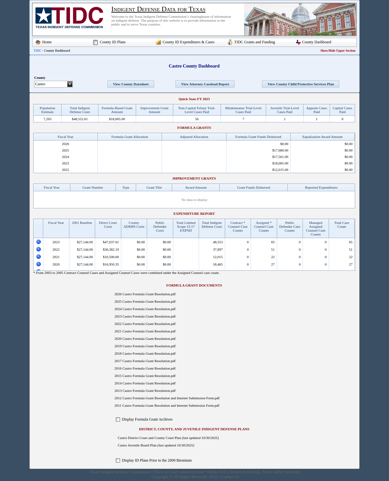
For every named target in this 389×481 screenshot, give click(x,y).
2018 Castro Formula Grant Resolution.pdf (145, 353)
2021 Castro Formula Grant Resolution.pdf (145, 331)
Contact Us (230, 477)
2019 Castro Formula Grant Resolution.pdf (145, 346)
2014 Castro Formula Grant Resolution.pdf (145, 383)
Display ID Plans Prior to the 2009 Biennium (157, 460)
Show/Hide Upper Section (338, 50)
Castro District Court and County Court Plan (149, 438)
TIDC (38, 50)
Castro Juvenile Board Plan (137, 445)
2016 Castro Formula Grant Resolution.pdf (145, 368)
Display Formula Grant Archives (147, 419)
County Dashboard (316, 42)
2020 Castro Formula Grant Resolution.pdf (145, 338)
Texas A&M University (281, 472)
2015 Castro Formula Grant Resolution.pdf (145, 376)
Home (47, 42)
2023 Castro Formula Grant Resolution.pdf (145, 316)
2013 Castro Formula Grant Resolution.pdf (145, 390)
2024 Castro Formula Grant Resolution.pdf (145, 309)
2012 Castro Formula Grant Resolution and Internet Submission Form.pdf (167, 398)
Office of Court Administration (178, 472)
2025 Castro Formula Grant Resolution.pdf (145, 301)
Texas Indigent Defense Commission (120, 472)
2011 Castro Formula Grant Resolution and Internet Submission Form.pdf (167, 405)
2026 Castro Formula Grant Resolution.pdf (145, 294)
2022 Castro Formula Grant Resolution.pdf (145, 324)
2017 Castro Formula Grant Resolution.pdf (145, 361)
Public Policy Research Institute (233, 472)
